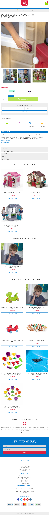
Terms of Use (24, 480)
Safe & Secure (6, 159)
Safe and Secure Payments (24, 479)
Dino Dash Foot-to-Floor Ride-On (12, 308)
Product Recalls (24, 483)
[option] (24, 10)
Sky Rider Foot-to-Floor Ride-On (12, 341)
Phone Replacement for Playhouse (12, 267)
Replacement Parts (24, 469)
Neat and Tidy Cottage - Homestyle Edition (12, 226)
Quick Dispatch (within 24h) (24, 10)
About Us (24, 463)
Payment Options (7, 151)
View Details (12, 198)
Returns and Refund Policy (24, 477)
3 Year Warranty (24, 467)
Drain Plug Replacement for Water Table (37, 374)
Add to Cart (23, 99)
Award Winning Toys (24, 466)
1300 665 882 (24, 492)
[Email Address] (24, 446)
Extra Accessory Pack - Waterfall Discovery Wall (12, 407)
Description (6, 132)
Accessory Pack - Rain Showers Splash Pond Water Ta (12, 374)
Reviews (5, 148)
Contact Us (24, 470)
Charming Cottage (36, 192)
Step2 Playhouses (5, 140)
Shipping (5, 156)
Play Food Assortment (37, 340)
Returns (5, 153)
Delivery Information (24, 476)
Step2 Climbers (5, 142)
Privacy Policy (24, 481)
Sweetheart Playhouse (12, 192)
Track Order (24, 464)
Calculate (24, 112)
